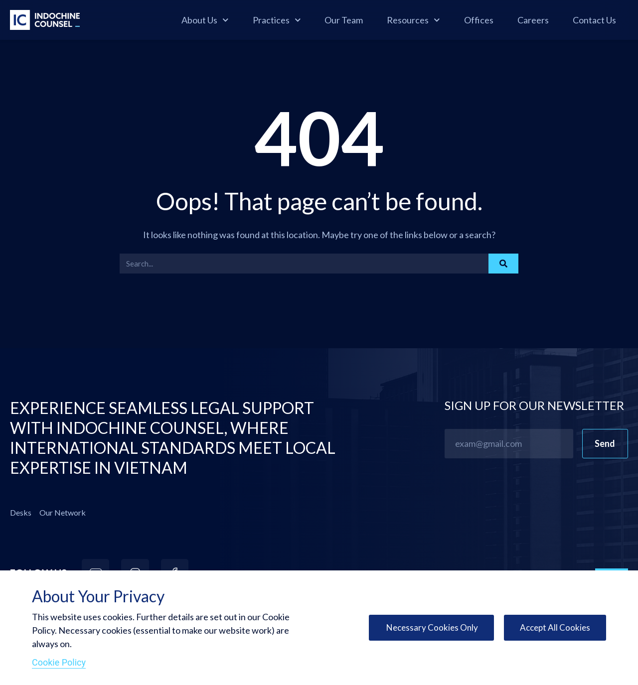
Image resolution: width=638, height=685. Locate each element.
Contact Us (594, 19)
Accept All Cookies (553, 627)
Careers (533, 19)
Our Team (343, 19)
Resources (413, 20)
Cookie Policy (59, 662)
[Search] (503, 264)
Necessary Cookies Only (427, 627)
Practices (277, 20)
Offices (478, 19)
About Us (205, 20)
